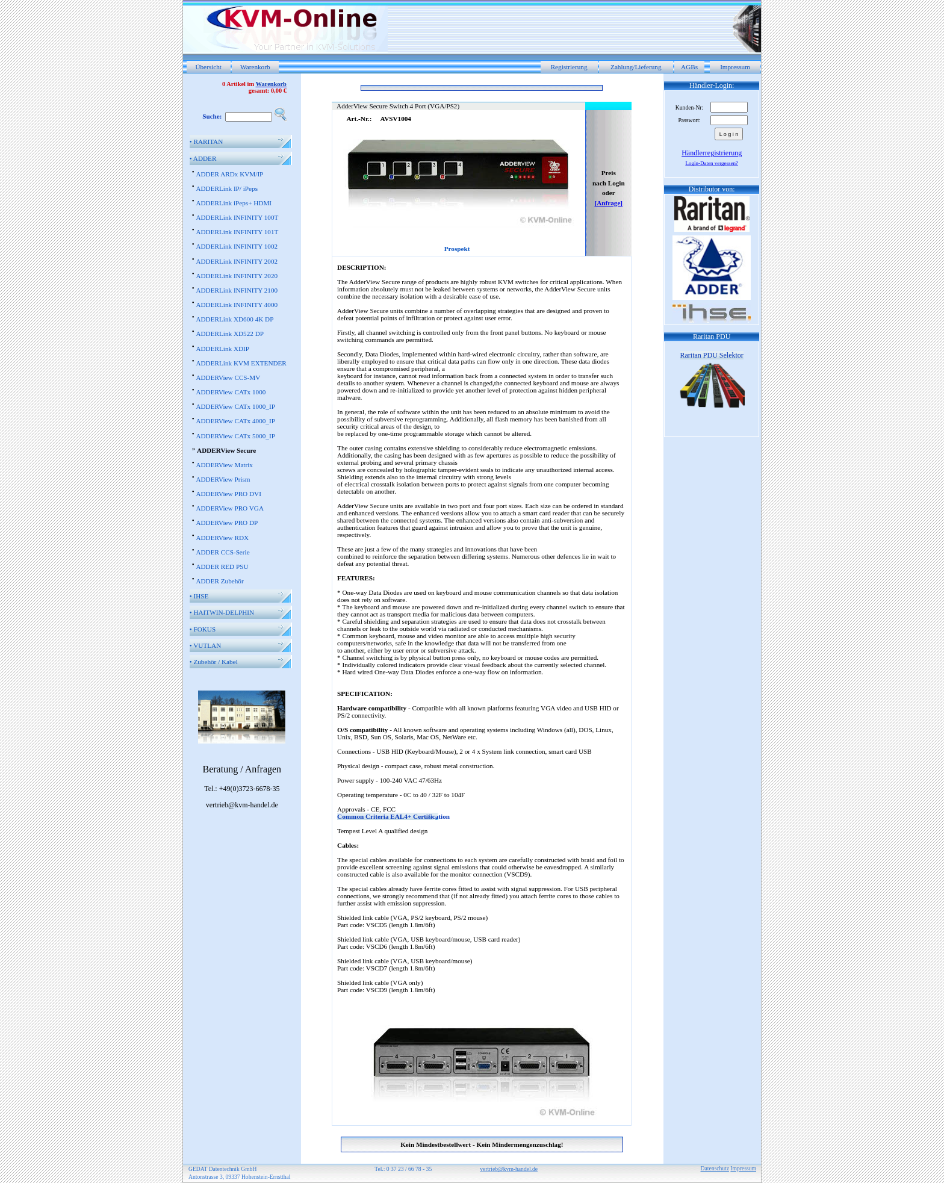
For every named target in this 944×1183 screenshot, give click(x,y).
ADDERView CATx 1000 (231, 392)
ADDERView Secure (226, 450)
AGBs (689, 66)
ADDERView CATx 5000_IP (235, 435)
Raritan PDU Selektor (712, 355)
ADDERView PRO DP (227, 522)
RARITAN (206, 141)
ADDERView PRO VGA (230, 508)
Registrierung (569, 66)
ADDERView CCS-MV (228, 377)
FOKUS (203, 629)
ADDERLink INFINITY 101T (237, 231)
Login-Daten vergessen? (711, 163)
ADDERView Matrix (224, 464)
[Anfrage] (608, 202)
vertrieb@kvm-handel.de (509, 1169)
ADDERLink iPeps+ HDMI (234, 202)
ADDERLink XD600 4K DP (234, 319)
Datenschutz (715, 1168)
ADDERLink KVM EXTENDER (241, 363)
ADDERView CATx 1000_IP (235, 406)
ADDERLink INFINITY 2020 (237, 275)
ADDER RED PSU (222, 566)
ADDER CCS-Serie (222, 552)
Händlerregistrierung (712, 153)
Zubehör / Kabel (214, 661)
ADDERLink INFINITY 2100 (237, 290)
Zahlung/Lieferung (636, 66)
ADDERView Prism (223, 479)
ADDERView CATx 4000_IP (235, 420)
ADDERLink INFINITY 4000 (237, 304)
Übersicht (208, 66)
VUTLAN (206, 645)
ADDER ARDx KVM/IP (229, 174)
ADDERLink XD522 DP (230, 333)
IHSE (199, 596)
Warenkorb (255, 66)
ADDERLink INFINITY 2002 (237, 261)
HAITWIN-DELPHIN (222, 612)
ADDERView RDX (222, 537)
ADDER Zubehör (219, 581)
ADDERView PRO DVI (228, 493)
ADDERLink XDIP (222, 348)
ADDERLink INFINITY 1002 (237, 246)
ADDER (203, 158)
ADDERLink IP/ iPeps (227, 188)
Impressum (735, 66)
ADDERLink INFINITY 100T (237, 217)
